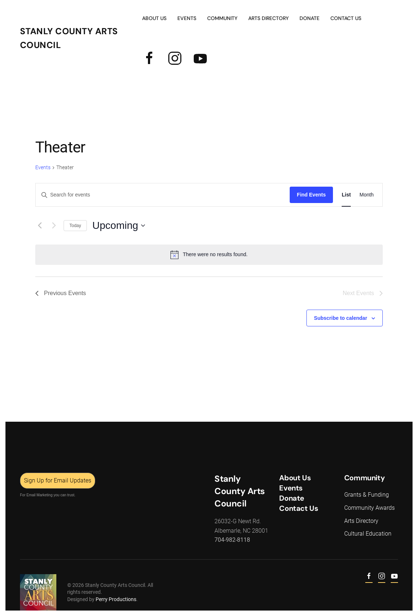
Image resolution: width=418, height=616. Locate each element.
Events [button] (186, 18)
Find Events (311, 195)
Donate (309, 18)
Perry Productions (115, 599)
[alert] (209, 255)
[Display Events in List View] (346, 194)
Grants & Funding (365, 494)
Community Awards (368, 507)
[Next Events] (53, 225)
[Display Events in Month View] (366, 194)
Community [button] (222, 18)
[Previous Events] (39, 225)
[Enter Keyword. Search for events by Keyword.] (163, 194)
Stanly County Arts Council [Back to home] (69, 38)
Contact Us (345, 18)
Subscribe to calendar (340, 318)
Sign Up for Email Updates (57, 480)
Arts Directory (268, 18)
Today (75, 225)
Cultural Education (367, 533)
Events (43, 167)
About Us (154, 18)
